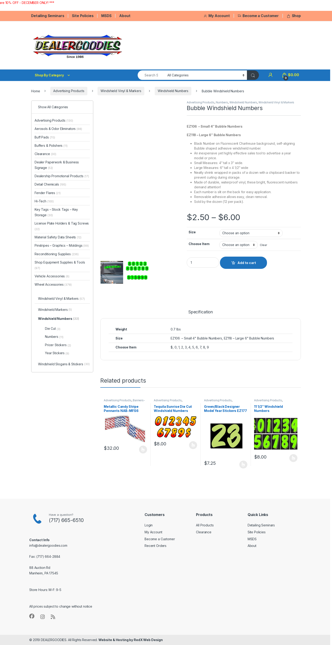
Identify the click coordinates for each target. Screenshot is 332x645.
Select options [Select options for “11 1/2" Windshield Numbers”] (293, 458)
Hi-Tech (44, 201)
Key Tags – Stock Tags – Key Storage (56, 212)
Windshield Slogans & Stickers (63, 364)
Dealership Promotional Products (62, 176)
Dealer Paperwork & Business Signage (57, 165)
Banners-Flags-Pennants (124, 402)
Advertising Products (68, 91)
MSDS (106, 16)
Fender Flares (48, 193)
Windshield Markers (55, 309)
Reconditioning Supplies (57, 254)
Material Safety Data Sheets (58, 237)
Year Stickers (57, 353)
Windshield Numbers (173, 91)
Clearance (45, 154)
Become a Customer (258, 16)
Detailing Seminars (47, 16)
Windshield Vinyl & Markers (121, 91)
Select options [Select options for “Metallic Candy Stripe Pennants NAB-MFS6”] (143, 449)
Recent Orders (155, 546)
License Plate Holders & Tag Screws (62, 226)
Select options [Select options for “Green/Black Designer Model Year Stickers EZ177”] (243, 464)
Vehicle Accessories (52, 276)
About (124, 16)
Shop (294, 16)
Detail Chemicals (50, 184)
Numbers (222, 102)
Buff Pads (45, 137)
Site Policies (82, 16)
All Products (204, 525)
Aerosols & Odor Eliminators (58, 129)
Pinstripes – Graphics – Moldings (62, 245)
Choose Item (199, 244)
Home (35, 91)
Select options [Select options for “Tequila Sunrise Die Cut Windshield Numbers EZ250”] (193, 445)
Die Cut (52, 329)
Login (149, 525)
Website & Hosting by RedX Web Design (130, 640)
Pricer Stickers (58, 345)
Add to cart (246, 263)
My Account (216, 16)
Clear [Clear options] (263, 245)
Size (192, 232)
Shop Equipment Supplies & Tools (60, 265)
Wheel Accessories (53, 284)
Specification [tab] (200, 312)
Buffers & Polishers (51, 145)
